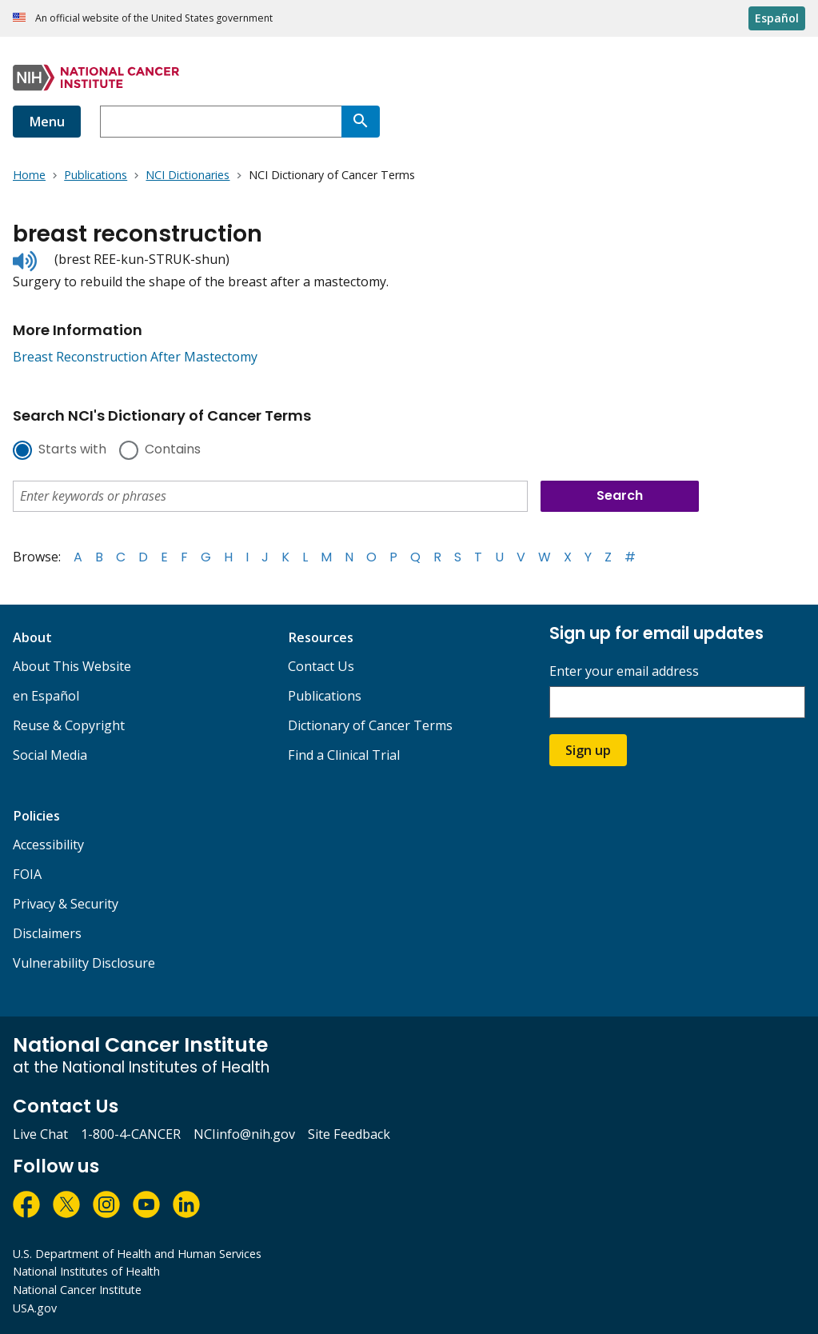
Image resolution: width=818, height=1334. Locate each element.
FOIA (27, 874)
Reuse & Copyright (69, 725)
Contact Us (321, 666)
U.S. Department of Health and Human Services (137, 1253)
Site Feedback (349, 1134)
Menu (47, 121)
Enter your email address (624, 671)
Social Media (50, 755)
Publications (324, 696)
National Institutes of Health (86, 1271)
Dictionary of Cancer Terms (370, 725)
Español (777, 18)
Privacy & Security (65, 904)
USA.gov (35, 1308)
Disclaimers (47, 933)
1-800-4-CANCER (131, 1134)
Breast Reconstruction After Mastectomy (135, 356)
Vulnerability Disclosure (84, 963)
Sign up (588, 750)
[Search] (360, 122)
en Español (46, 696)
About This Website (72, 666)
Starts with (72, 450)
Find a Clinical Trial (344, 755)
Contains (173, 450)
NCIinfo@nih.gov (244, 1134)
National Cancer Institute (77, 1289)
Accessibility (48, 844)
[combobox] (220, 122)
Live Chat (40, 1134)
